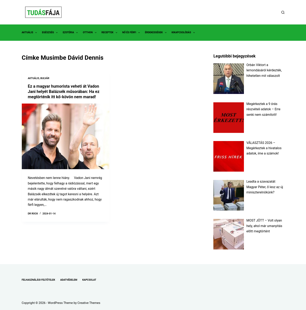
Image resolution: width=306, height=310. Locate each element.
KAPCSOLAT (89, 279)
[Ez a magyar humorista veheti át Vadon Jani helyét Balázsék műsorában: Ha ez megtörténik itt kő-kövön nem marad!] (65, 136)
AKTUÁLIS (30, 32)
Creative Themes (89, 303)
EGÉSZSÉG (50, 32)
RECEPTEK (110, 32)
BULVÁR (44, 78)
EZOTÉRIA (71, 32)
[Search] (282, 12)
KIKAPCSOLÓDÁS (184, 32)
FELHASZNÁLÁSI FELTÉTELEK (38, 279)
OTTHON (90, 32)
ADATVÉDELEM (68, 279)
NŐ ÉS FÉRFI (131, 32)
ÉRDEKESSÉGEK (156, 32)
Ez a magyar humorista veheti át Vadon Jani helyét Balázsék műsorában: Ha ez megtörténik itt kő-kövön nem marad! (64, 91)
